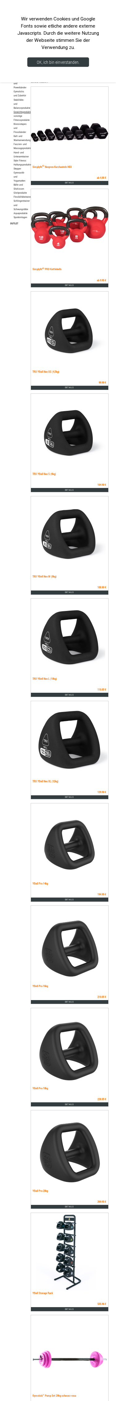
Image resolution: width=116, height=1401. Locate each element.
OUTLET (14, 223)
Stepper (17, 168)
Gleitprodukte (20, 192)
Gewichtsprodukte (23, 111)
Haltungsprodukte (22, 164)
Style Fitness (20, 160)
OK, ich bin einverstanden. (58, 62)
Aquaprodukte (21, 213)
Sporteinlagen (20, 217)
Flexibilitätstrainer (23, 196)
